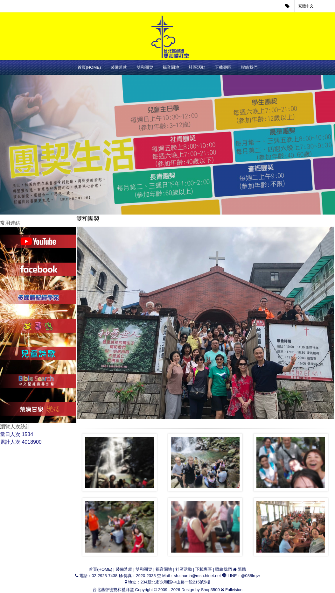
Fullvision (233, 589)
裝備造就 (118, 67)
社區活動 (197, 67)
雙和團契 (144, 67)
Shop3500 (210, 589)
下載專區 (223, 67)
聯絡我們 (249, 67)
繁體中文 (306, 6)
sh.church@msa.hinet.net (197, 575)
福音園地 (171, 67)
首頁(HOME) (89, 67)
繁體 (242, 569)
